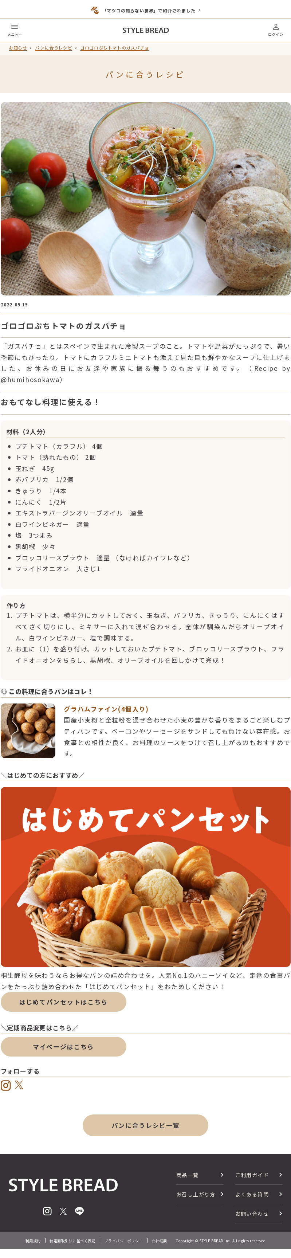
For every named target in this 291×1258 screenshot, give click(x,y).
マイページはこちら (63, 1046)
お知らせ (18, 48)
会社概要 (159, 1240)
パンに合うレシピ (53, 48)
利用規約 (33, 1240)
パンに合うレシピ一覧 (145, 1125)
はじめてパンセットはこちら (63, 1001)
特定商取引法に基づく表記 (72, 1240)
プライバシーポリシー (124, 1240)
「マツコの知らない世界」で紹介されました (149, 10)
